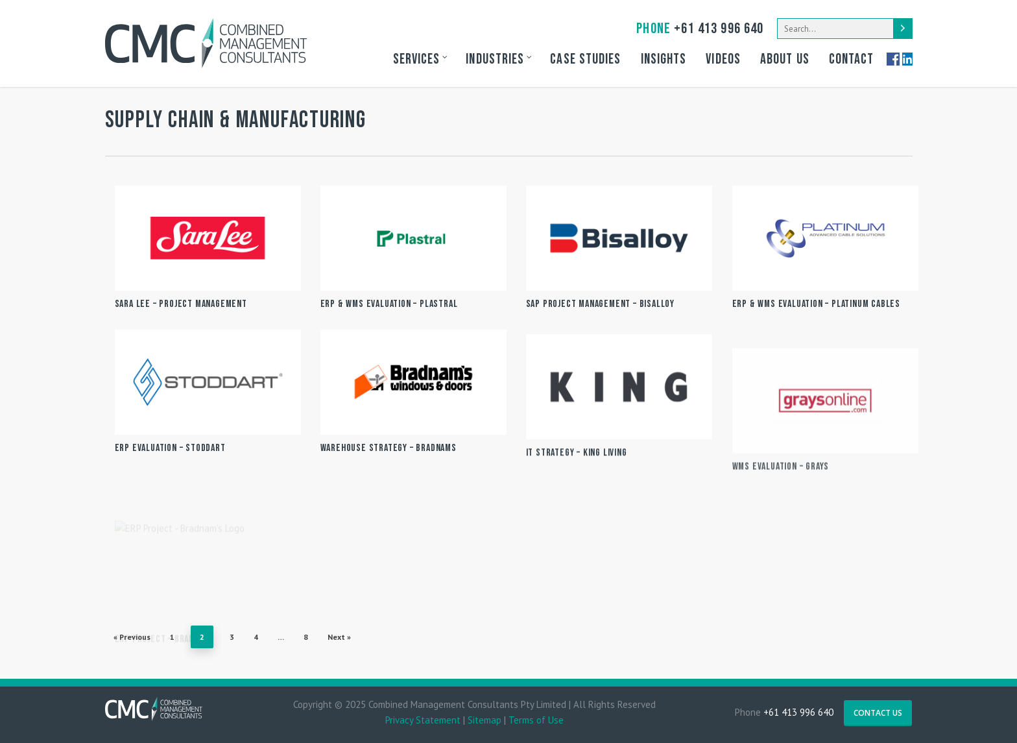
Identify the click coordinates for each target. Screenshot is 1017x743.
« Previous (132, 637)
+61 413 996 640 (699, 28)
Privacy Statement (423, 720)
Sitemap (484, 720)
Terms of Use (536, 720)
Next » (339, 637)
